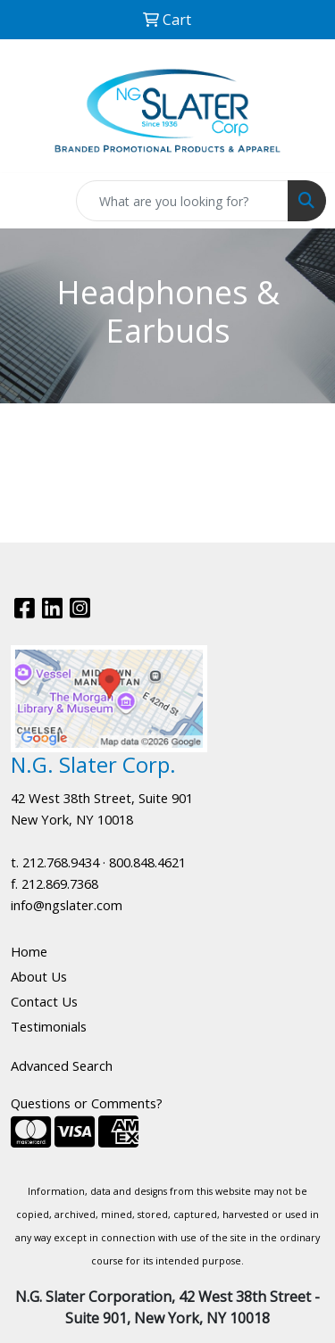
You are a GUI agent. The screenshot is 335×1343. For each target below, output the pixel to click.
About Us (39, 976)
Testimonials (49, 1026)
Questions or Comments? (87, 1103)
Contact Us (44, 1001)
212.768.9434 (60, 862)
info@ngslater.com (66, 905)
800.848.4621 (147, 862)
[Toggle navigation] (27, 200)
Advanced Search (62, 1065)
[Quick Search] (182, 200)
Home (29, 951)
